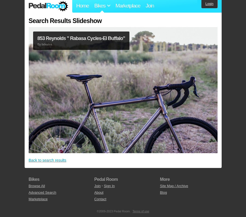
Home (82, 5)
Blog (163, 192)
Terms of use (140, 211)
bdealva (47, 44)
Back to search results (47, 160)
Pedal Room (48, 6)
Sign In (109, 186)
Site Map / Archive (174, 186)
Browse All (37, 186)
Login (209, 4)
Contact (100, 199)
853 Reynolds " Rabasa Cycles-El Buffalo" (81, 38)
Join (150, 5)
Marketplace (127, 5)
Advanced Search (42, 192)
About (98, 192)
